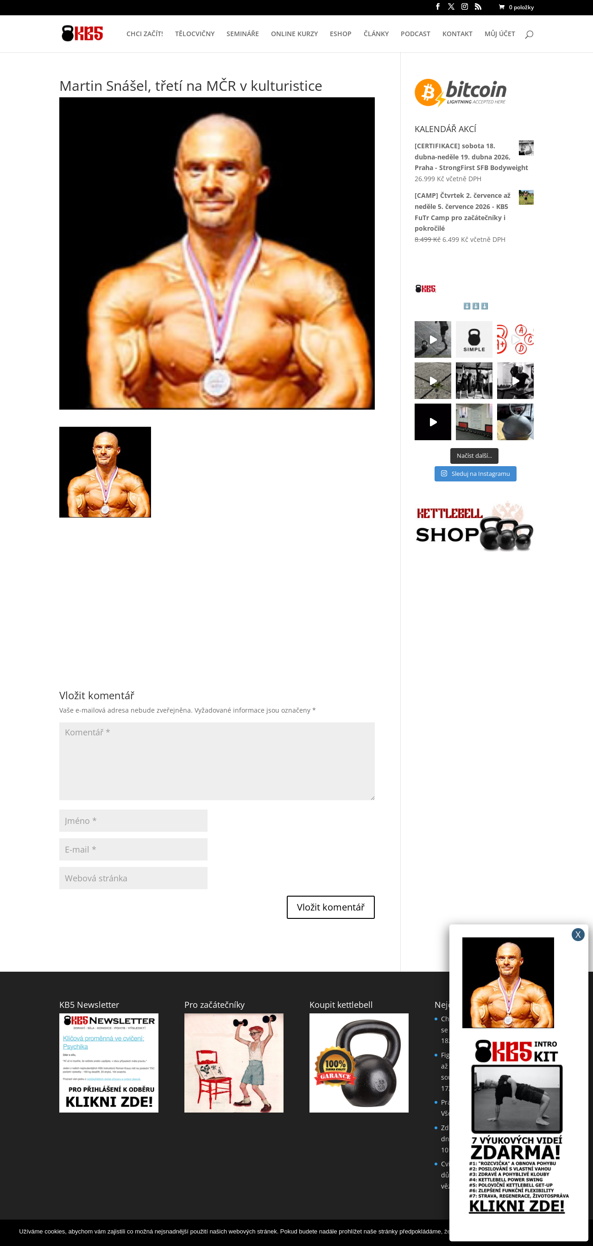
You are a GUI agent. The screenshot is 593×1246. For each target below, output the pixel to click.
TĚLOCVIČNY (194, 34)
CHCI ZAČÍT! (144, 34)
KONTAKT (457, 34)
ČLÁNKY (376, 34)
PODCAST (415, 34)
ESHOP (341, 34)
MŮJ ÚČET (500, 34)
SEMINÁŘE (243, 34)
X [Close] (578, 934)
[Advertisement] (217, 582)
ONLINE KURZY (294, 34)
